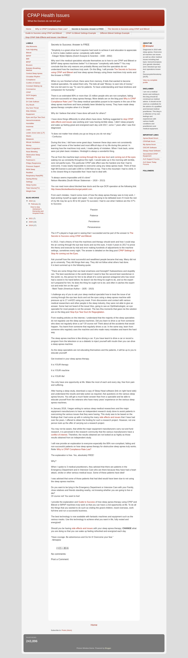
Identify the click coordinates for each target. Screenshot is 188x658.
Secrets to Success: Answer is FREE (88, 29)
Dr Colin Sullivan (32, 102)
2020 (31, 222)
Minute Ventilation (33, 142)
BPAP (28, 62)
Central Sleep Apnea (34, 73)
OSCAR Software (150, 148)
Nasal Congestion (33, 148)
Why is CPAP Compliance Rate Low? (51, 29)
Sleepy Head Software (151, 151)
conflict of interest (59, 435)
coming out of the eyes (125, 157)
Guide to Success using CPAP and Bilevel (43, 33)
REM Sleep (30, 169)
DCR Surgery (31, 95)
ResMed (29, 172)
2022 (31, 201)
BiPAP (28, 56)
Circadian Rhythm (33, 77)
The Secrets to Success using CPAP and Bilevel (128, 29)
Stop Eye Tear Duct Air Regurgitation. (87, 312)
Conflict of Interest (33, 83)
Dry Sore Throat (32, 108)
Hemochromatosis (33, 120)
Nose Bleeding (32, 152)
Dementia (30, 98)
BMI (27, 59)
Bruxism (29, 65)
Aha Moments (31, 46)
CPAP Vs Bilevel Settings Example (81, 33)
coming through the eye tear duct (94, 157)
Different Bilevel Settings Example (115, 33)
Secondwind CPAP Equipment (150, 155)
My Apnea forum (149, 144)
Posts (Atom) (67, 630)
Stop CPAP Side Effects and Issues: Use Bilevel (46, 37)
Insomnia (29, 127)
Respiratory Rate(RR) (34, 176)
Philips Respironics (33, 163)
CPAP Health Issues (48, 15)
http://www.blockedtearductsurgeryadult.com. (72, 189)
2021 (31, 218)
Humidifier (30, 123)
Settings (29, 182)
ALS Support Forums (151, 159)
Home (28, 29)
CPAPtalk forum (149, 141)
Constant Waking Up (34, 86)
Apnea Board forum (150, 138)
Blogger (108, 648)
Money (28, 145)
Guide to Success (86, 502)
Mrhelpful (150, 46)
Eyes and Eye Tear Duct (35, 117)
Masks (28, 136)
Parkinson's (30, 160)
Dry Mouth (30, 105)
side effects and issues (110, 417)
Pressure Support (33, 166)
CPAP (28, 92)
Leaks (28, 130)
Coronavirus (31, 89)
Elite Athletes (31, 111)
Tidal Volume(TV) (33, 188)
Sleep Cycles (31, 185)
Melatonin (30, 139)
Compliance (30, 80)
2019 (31, 225)
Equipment (30, 114)
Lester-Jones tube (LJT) (35, 133)
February (35, 204)
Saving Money (31, 179)
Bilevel (28, 53)
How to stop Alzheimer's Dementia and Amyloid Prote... (38, 210)
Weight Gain (31, 191)
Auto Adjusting (31, 50)
